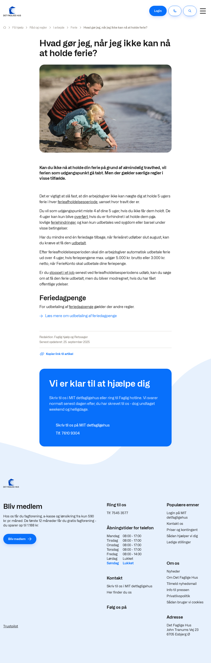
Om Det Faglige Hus (182, 578)
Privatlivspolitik (178, 596)
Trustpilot (10, 626)
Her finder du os (119, 592)
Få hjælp (17, 27)
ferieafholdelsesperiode (77, 202)
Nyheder (173, 571)
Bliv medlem (17, 539)
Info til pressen (178, 590)
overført (81, 216)
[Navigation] (203, 11)
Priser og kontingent (182, 530)
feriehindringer (63, 222)
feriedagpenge (81, 307)
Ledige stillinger (179, 542)
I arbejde (58, 27)
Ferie (74, 27)
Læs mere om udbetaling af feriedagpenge (81, 316)
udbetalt (79, 243)
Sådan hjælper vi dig (182, 536)
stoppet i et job (62, 272)
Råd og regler (38, 27)
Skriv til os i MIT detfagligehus (129, 586)
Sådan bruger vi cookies (185, 602)
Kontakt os (175, 524)
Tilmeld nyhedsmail (182, 584)
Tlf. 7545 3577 (117, 513)
